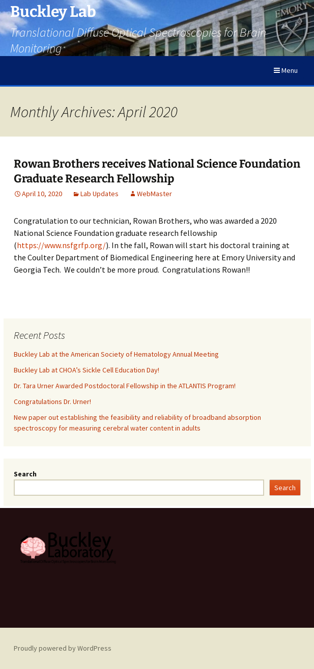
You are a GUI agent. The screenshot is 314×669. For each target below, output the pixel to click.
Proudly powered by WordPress (62, 648)
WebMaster (154, 193)
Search (25, 473)
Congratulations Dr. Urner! (52, 401)
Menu (286, 70)
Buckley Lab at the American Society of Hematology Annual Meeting (116, 354)
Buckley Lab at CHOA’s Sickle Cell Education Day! (86, 369)
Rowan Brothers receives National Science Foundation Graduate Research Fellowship (157, 171)
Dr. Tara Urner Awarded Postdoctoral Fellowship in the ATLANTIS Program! (125, 385)
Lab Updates (99, 193)
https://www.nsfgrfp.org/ (61, 245)
